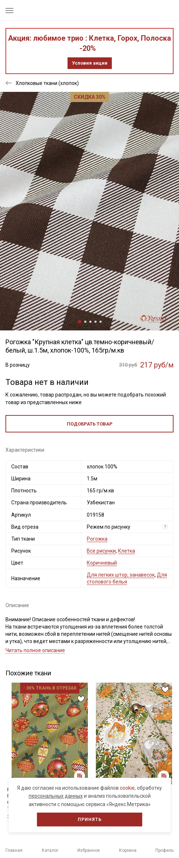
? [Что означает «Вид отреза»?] (165, 526)
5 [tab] (100, 322)
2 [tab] (85, 322)
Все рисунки (101, 551)
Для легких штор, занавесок (121, 575)
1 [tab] (79, 322)
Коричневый (102, 563)
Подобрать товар (90, 424)
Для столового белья (127, 578)
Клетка (126, 551)
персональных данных (56, 796)
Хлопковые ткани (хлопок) (47, 83)
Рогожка (97, 539)
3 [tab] (90, 322)
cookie (127, 788)
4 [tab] (95, 322)
